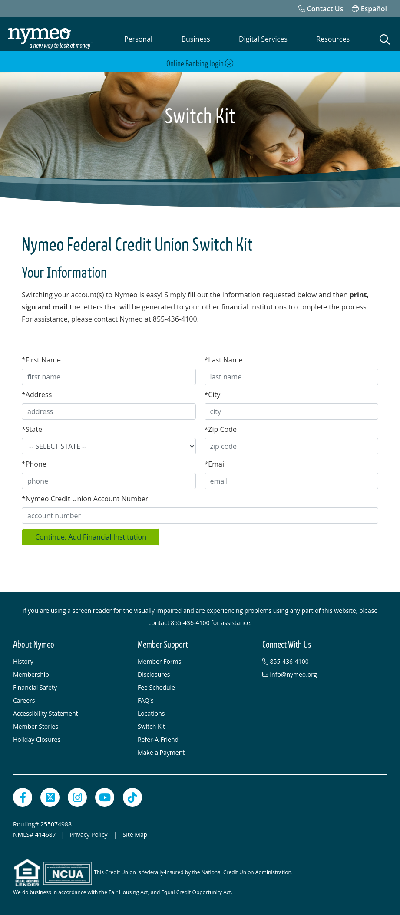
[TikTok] (132, 795)
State (32, 427)
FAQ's (146, 698)
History (23, 659)
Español (369, 8)
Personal (138, 39)
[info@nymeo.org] (320, 672)
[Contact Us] (321, 9)
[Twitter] (50, 795)
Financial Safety (35, 685)
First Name (41, 358)
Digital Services (263, 39)
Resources (333, 39)
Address (37, 393)
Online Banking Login (200, 63)
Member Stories (35, 725)
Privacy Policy (89, 833)
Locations (151, 712)
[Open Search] (385, 39)
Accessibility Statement (45, 712)
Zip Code (221, 427)
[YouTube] (104, 795)
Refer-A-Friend (158, 738)
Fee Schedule (156, 685)
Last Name (224, 358)
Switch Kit (151, 725)
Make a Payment (161, 751)
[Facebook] (22, 795)
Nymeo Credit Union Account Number (85, 497)
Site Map (135, 833)
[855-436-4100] (320, 659)
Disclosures (154, 672)
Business (196, 39)
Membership (31, 672)
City (213, 393)
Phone (34, 462)
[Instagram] (77, 795)
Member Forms (159, 659)
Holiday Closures (36, 738)
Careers (24, 698)
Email (215, 462)
